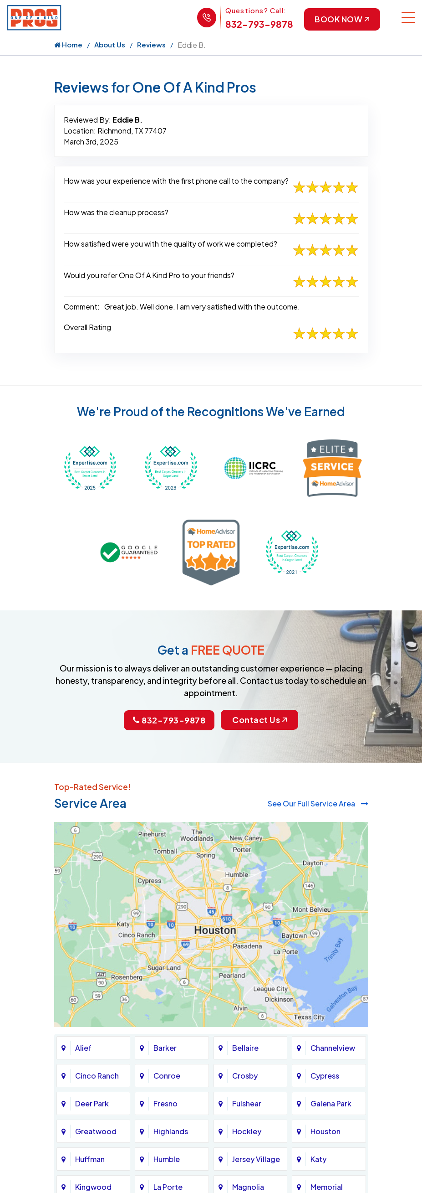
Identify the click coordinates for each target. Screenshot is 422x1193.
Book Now (341, 19)
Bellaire (245, 1048)
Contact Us (260, 720)
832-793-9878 (258, 24)
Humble (166, 1159)
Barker (165, 1048)
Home (68, 45)
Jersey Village (256, 1159)
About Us (109, 45)
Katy (318, 1159)
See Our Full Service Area (318, 803)
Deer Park (92, 1103)
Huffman (90, 1159)
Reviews (151, 45)
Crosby (245, 1075)
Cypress (324, 1075)
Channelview (332, 1048)
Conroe (166, 1075)
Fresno (165, 1103)
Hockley (246, 1131)
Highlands (170, 1131)
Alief (83, 1048)
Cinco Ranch (97, 1075)
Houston (325, 1131)
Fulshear (246, 1103)
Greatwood (96, 1131)
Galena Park (330, 1103)
